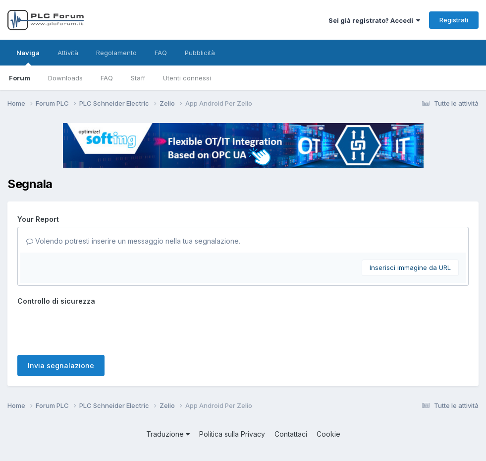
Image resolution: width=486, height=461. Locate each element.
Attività (67, 53)
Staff (138, 78)
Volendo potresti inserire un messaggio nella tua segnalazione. (133, 241)
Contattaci (290, 434)
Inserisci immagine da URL (410, 267)
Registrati (453, 20)
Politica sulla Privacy (232, 434)
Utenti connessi (187, 78)
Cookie (328, 434)
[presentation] (92, 328)
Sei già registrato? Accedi (374, 20)
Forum (19, 78)
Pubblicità (200, 53)
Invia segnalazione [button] (61, 365)
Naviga (28, 57)
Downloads (65, 78)
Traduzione (168, 434)
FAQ (107, 78)
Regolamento (116, 53)
